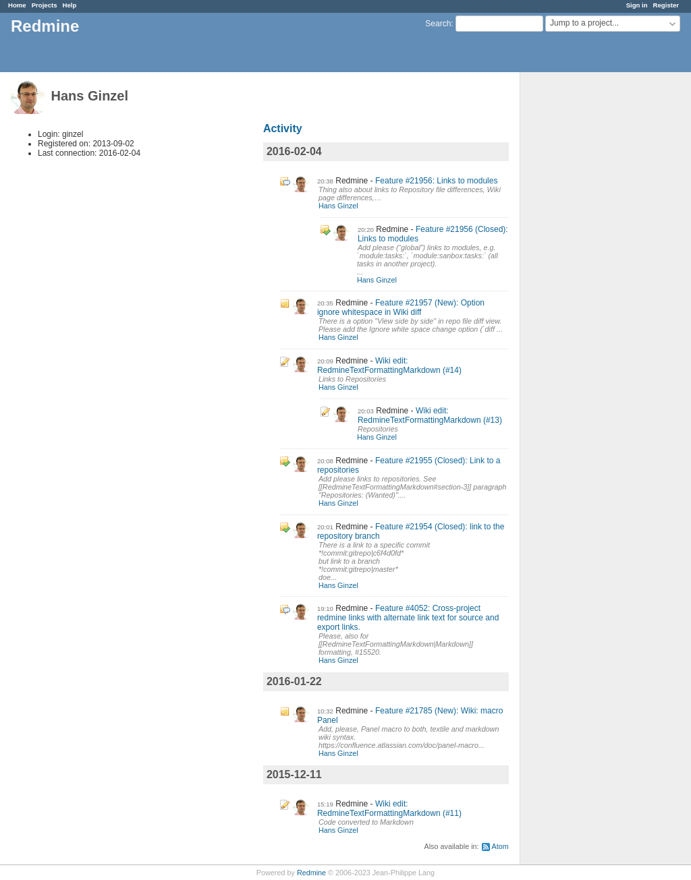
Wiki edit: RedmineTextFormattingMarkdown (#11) (389, 808)
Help (70, 5)
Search (438, 23)
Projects (44, 5)
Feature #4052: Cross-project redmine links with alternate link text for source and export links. (408, 618)
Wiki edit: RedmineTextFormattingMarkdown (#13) (430, 415)
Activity (282, 128)
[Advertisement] (588, 284)
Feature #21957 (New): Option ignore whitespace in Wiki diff (401, 307)
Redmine (311, 873)
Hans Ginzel (338, 206)
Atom (500, 846)
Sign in (637, 5)
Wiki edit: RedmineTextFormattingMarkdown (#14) (389, 365)
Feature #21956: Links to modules (436, 180)
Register (666, 5)
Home (17, 5)
